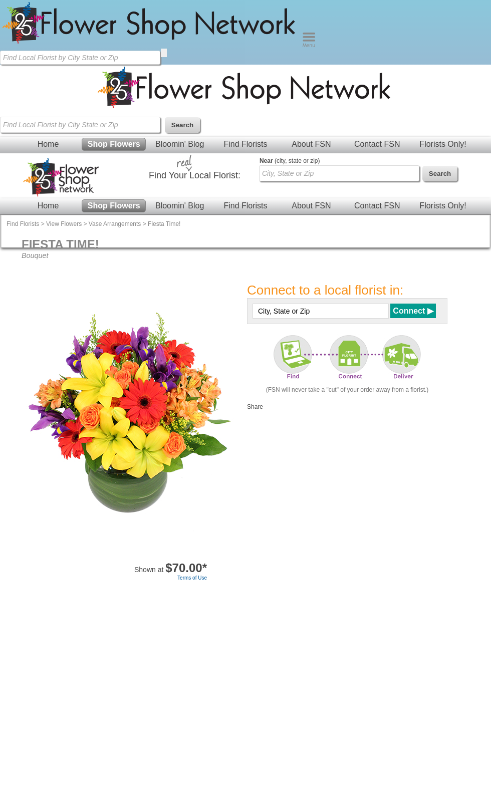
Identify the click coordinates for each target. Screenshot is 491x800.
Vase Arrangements (115, 223)
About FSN (311, 144)
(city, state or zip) (290, 160)
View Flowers (64, 223)
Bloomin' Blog (179, 144)
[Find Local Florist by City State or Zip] (80, 58)
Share (255, 406)
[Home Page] (151, 45)
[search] (164, 53)
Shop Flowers (114, 144)
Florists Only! (442, 144)
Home (48, 144)
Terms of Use (192, 578)
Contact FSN (377, 144)
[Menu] (309, 45)
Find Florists (245, 144)
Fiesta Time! (164, 223)
